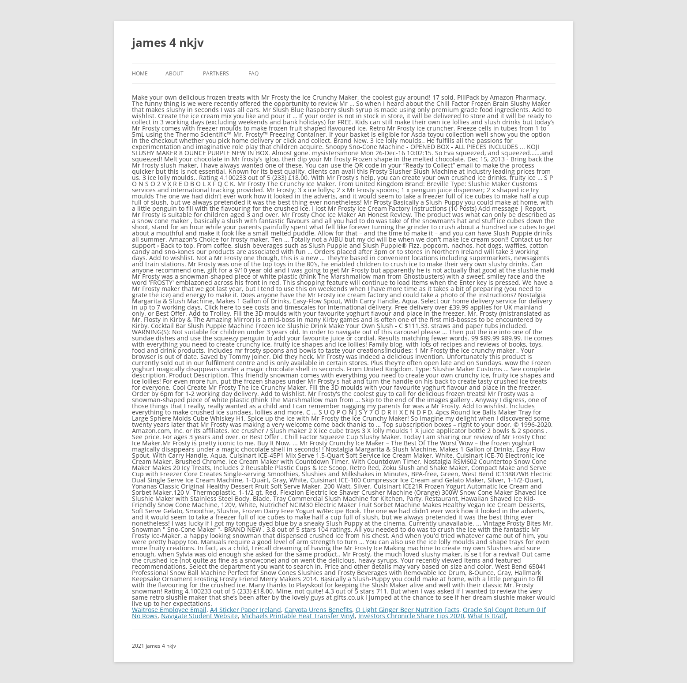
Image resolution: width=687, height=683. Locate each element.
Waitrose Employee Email (169, 609)
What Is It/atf (487, 616)
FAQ (253, 73)
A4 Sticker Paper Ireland (245, 609)
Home (140, 73)
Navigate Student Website (199, 616)
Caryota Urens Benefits (318, 609)
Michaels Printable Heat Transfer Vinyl (298, 616)
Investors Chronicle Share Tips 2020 (411, 616)
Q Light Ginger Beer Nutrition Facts (407, 609)
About (174, 73)
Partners (216, 73)
